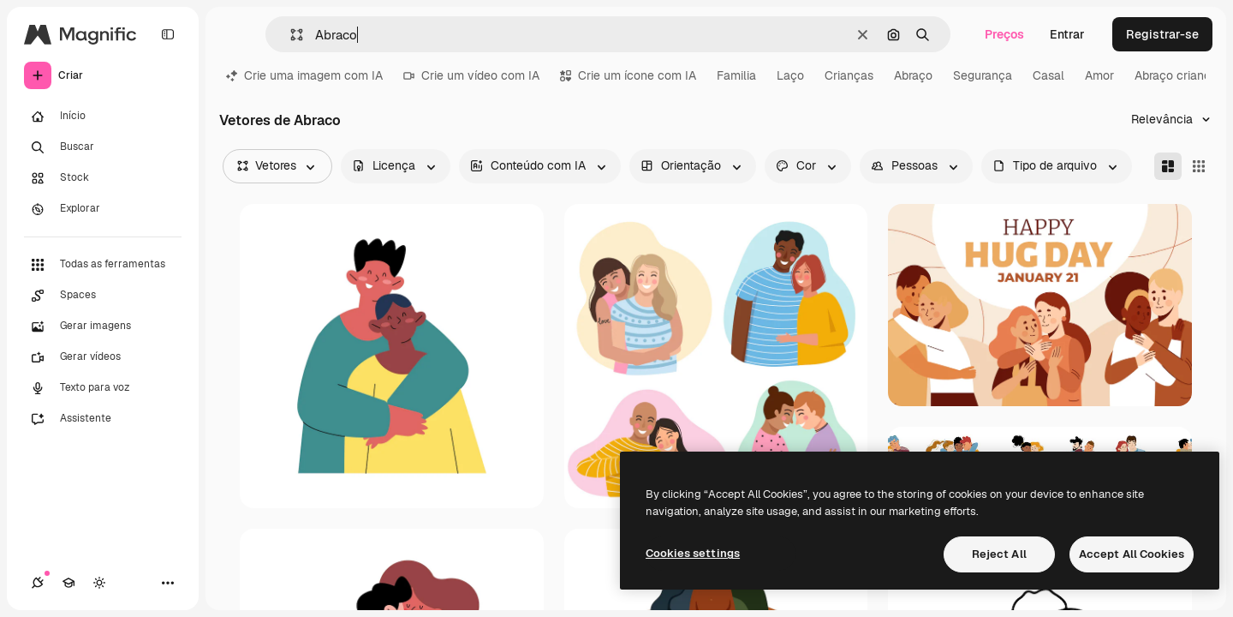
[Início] (103, 116)
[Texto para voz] (103, 388)
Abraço (913, 75)
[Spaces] (103, 295)
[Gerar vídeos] (103, 357)
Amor (1099, 75)
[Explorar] (103, 209)
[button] (289, 34)
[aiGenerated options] (540, 166)
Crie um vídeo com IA (471, 75)
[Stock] (103, 178)
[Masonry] (1168, 166)
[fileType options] (1056, 166)
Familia (736, 75)
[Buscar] (103, 147)
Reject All (999, 554)
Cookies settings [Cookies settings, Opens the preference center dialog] (693, 553)
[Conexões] (37, 582)
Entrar (1067, 34)
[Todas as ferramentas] (103, 265)
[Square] (1198, 166)
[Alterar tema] (99, 582)
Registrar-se (1162, 34)
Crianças (849, 75)
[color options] (808, 166)
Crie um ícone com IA (628, 75)
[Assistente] (103, 419)
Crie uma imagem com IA (304, 75)
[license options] (395, 166)
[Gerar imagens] (103, 326)
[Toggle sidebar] (168, 34)
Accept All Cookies (1131, 554)
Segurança (982, 75)
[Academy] (68, 582)
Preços (1004, 34)
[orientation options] (692, 166)
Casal (1048, 75)
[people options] (916, 166)
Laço (790, 75)
